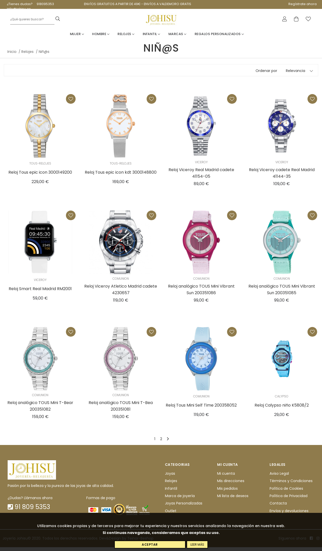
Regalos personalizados (219, 38)
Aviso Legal (279, 477)
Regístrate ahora (302, 4)
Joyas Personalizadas (183, 507)
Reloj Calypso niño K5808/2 (282, 409)
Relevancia (295, 74)
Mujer (77, 38)
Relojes (126, 38)
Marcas (178, 38)
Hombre (100, 38)
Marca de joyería (180, 499)
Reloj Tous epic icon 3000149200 (40, 176)
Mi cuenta (226, 477)
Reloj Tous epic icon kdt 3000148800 (121, 176)
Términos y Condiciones (291, 484)
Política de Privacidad (288, 499)
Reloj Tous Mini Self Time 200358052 (201, 409)
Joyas (170, 477)
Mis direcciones (230, 484)
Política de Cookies (286, 492)
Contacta (278, 507)
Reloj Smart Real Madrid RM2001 (40, 292)
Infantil (151, 38)
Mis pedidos (227, 492)
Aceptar (150, 544)
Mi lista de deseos (232, 499)
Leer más (197, 544)
